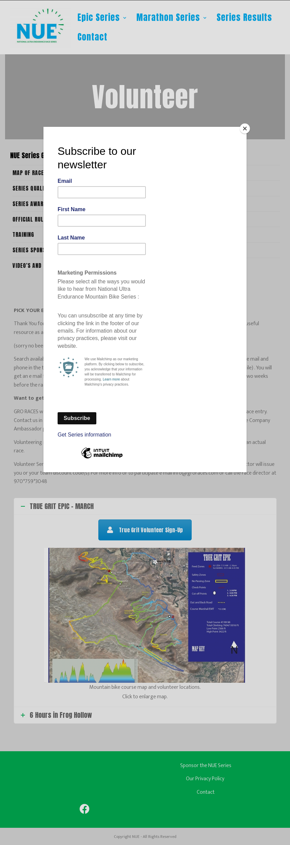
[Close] (245, 128)
